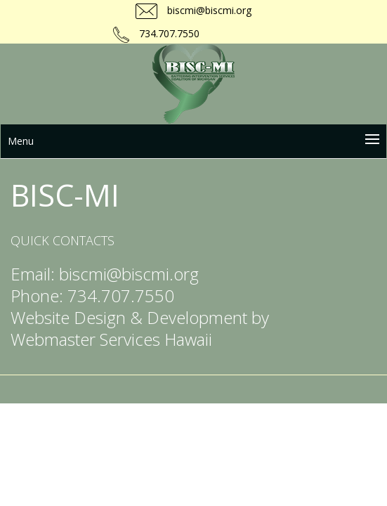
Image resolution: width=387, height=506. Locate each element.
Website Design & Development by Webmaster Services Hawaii (140, 328)
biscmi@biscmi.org (207, 10)
